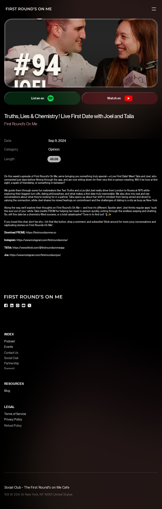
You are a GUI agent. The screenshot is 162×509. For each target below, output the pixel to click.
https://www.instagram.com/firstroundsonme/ (42, 240)
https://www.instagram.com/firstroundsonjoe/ (35, 255)
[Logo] (28, 8)
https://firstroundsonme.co (41, 232)
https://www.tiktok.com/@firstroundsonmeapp (39, 247)
